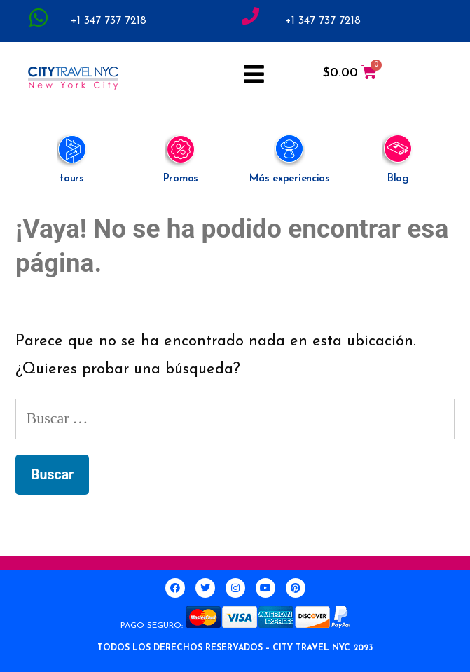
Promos (180, 179)
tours (72, 179)
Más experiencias (289, 179)
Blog (398, 179)
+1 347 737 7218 (108, 21)
